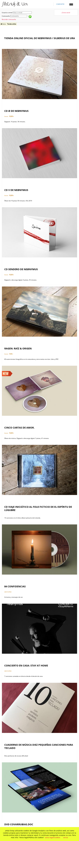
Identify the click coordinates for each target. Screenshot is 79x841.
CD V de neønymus (16, 190)
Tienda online (11, 24)
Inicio (3, 24)
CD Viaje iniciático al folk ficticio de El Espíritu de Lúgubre (38, 508)
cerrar (65, 837)
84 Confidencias (15, 586)
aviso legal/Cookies (52, 837)
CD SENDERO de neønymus (21, 269)
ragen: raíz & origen (18, 348)
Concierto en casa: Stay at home (26, 665)
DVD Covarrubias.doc (18, 824)
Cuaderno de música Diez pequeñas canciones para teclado (38, 746)
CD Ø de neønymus (16, 111)
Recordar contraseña (9, 19)
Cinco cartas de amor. (19, 427)
